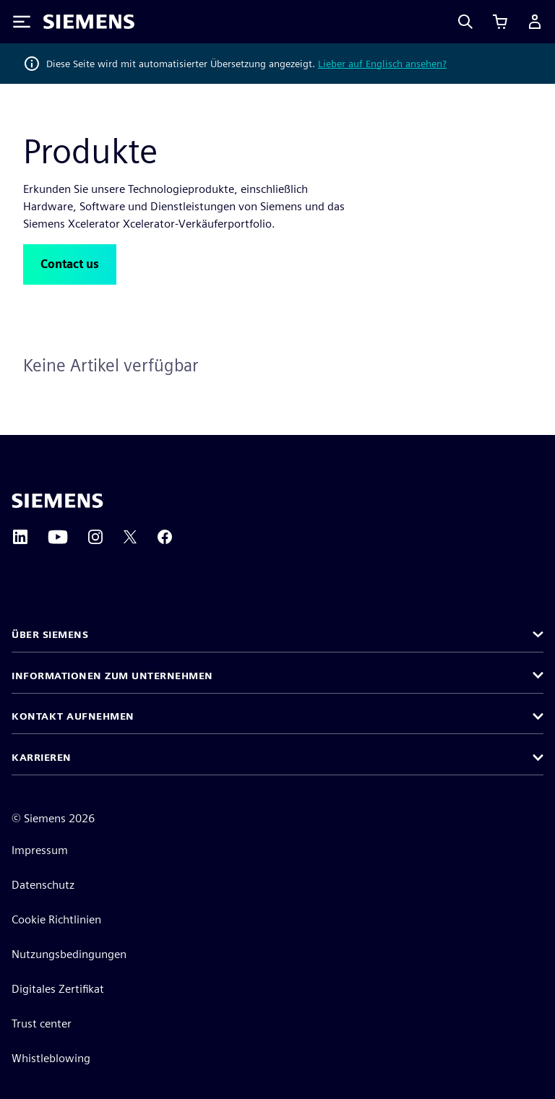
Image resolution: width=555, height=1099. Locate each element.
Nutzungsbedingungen (69, 954)
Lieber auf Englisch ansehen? (382, 63)
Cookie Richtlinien (56, 919)
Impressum (40, 850)
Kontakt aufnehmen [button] (73, 716)
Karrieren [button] (42, 757)
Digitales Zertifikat (58, 989)
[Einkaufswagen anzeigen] (500, 21)
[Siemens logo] (88, 21)
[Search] (465, 21)
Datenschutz (43, 885)
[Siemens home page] (57, 501)
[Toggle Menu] (22, 22)
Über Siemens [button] (50, 634)
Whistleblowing (51, 1058)
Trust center (42, 1023)
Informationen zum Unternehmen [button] (112, 675)
